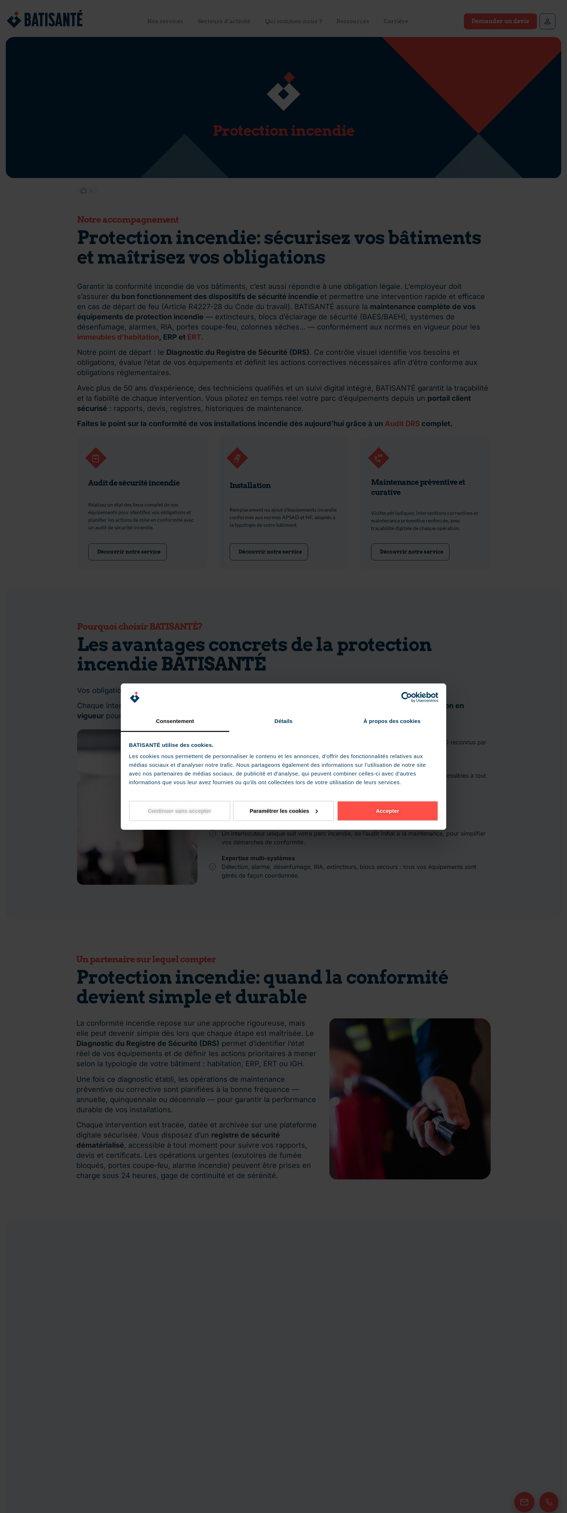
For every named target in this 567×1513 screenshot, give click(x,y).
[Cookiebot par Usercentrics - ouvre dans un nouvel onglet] (406, 697)
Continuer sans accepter (179, 811)
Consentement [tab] (175, 721)
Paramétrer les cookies (284, 811)
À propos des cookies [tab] (392, 721)
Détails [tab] (283, 721)
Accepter (387, 811)
